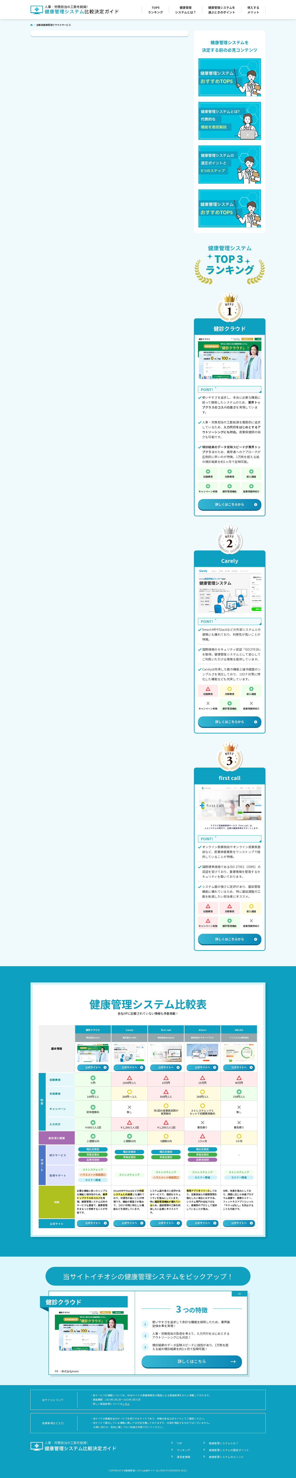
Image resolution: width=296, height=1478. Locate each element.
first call (229, 777)
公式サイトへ (96, 1067)
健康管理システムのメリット (226, 1457)
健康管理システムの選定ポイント (229, 1450)
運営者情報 (183, 1457)
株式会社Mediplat (166, 1038)
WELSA (239, 1030)
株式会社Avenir (93, 1038)
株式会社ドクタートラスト (202, 1038)
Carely (229, 560)
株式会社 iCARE (129, 1038)
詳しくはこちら (192, 1361)
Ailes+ (203, 1030)
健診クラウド (230, 328)
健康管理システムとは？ (224, 1443)
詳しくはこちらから (236, 504)
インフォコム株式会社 (239, 1038)
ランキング (183, 1450)
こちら (126, 1403)
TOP (179, 1443)
